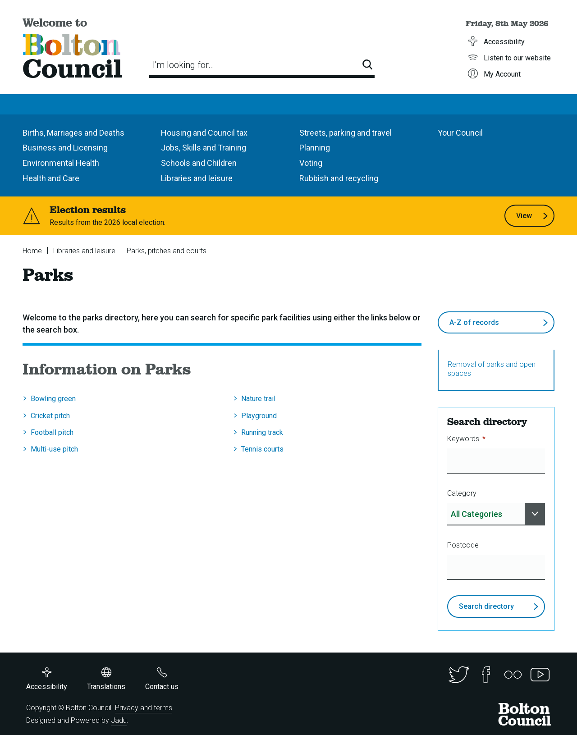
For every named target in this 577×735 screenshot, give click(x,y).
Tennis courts (262, 449)
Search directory (499, 606)
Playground (259, 415)
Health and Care (51, 178)
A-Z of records (498, 326)
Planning (314, 147)
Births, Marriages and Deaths (73, 132)
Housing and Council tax (204, 132)
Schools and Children (199, 163)
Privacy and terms (143, 707)
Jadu (119, 720)
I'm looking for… (183, 64)
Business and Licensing (65, 147)
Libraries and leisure (197, 178)
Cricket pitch (50, 415)
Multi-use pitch (54, 449)
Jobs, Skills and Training (203, 147)
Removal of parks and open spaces (492, 368)
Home (32, 251)
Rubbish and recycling (338, 178)
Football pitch (52, 432)
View (532, 215)
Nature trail (258, 398)
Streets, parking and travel (345, 132)
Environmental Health (61, 163)
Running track (262, 432)
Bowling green (53, 398)
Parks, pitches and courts (166, 251)
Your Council (460, 132)
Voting (310, 163)
